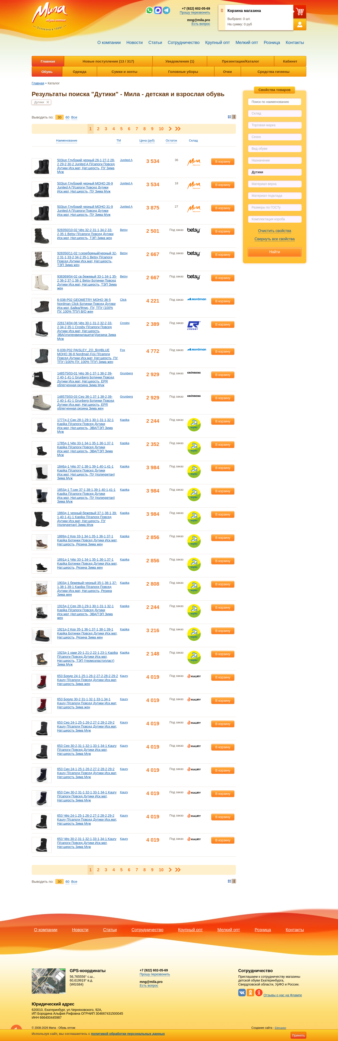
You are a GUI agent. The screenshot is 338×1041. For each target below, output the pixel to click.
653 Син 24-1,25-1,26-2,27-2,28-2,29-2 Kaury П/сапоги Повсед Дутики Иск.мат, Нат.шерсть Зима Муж (87, 773)
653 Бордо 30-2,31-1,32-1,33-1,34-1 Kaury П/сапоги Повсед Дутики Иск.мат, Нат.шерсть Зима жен (87, 703)
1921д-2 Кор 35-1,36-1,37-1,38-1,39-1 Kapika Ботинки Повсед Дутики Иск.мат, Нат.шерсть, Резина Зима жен (87, 633)
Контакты (295, 42)
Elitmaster (280, 1027)
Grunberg (126, 373)
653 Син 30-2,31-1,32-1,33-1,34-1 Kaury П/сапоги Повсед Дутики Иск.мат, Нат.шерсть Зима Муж (86, 796)
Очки (227, 72)
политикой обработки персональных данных (128, 1034)
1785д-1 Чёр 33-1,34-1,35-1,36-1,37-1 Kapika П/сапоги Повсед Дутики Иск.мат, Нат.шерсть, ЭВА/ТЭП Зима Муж (85, 449)
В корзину (222, 161)
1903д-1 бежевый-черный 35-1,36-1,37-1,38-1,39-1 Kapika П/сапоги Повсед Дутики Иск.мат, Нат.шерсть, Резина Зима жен (87, 588)
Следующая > (170, 129)
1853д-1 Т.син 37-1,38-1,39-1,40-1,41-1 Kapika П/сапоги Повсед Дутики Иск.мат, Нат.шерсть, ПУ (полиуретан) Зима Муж (86, 495)
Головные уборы (183, 72)
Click (123, 299)
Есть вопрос (201, 24)
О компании (109, 42)
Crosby (125, 323)
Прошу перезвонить (195, 12)
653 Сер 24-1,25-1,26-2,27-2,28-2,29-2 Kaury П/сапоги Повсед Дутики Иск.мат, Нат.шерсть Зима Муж (87, 726)
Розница (272, 42)
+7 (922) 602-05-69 (196, 8)
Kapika (124, 420)
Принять (298, 1035)
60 (67, 117)
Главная (48, 61)
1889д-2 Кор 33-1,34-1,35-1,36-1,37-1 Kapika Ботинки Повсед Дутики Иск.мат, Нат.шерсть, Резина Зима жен (87, 540)
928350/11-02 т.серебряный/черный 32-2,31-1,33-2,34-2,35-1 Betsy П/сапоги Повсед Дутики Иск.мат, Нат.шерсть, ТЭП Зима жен (87, 259)
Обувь (47, 72)
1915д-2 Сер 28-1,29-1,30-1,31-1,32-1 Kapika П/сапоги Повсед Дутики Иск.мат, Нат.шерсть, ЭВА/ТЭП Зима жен (85, 612)
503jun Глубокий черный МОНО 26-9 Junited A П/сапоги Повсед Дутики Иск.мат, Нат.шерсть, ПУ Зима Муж (85, 187)
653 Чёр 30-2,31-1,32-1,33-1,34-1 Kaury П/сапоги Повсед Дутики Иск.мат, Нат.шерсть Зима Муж (86, 843)
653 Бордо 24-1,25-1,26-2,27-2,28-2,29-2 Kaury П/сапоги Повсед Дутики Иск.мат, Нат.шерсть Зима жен (87, 680)
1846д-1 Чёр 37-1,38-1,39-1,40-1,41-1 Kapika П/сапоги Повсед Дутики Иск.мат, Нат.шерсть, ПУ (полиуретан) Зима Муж (86, 472)
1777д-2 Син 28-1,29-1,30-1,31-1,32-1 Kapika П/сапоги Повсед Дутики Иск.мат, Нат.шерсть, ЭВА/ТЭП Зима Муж (85, 426)
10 (161, 128)
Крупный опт (217, 42)
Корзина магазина (244, 11)
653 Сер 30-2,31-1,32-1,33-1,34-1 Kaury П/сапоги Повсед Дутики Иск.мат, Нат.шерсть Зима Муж (86, 750)
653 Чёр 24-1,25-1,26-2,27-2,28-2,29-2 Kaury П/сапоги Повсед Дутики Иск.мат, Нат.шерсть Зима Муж (87, 819)
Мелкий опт (246, 42)
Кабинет (290, 61)
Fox (122, 350)
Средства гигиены (273, 72)
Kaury (124, 676)
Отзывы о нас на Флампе (283, 995)
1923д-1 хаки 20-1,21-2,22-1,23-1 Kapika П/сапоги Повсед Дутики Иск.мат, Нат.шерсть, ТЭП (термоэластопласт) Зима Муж (87, 658)
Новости (134, 42)
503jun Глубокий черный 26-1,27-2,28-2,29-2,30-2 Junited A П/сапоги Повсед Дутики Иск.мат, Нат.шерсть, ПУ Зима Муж (86, 166)
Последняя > (178, 129)
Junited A (126, 160)
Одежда (79, 72)
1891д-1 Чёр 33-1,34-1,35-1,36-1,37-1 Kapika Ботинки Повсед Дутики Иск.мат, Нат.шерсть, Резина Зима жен (87, 563)
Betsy (124, 230)
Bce (74, 117)
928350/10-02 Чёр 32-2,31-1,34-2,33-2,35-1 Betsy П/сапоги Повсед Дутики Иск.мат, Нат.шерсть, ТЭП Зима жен (85, 234)
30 (59, 117)
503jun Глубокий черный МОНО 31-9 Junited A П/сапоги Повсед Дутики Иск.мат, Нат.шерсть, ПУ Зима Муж (85, 211)
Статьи (155, 42)
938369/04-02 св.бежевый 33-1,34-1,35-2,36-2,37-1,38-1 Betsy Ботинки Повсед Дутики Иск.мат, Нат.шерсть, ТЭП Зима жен (87, 282)
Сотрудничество (184, 42)
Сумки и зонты (124, 72)
